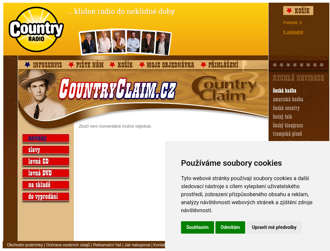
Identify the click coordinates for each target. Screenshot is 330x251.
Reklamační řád (107, 245)
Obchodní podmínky (25, 245)
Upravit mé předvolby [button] (274, 227)
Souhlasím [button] (197, 227)
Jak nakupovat (137, 245)
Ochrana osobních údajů (68, 245)
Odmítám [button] (230, 227)
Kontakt (160, 245)
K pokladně (293, 32)
